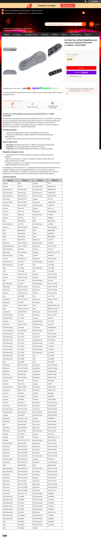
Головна (6, 34)
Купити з (81, 72)
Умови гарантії (76, 34)
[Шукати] (84, 24)
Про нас (64, 34)
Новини (54, 34)
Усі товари (16, 34)
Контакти (45, 34)
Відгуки (87, 34)
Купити (81, 68)
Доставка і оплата (31, 34)
